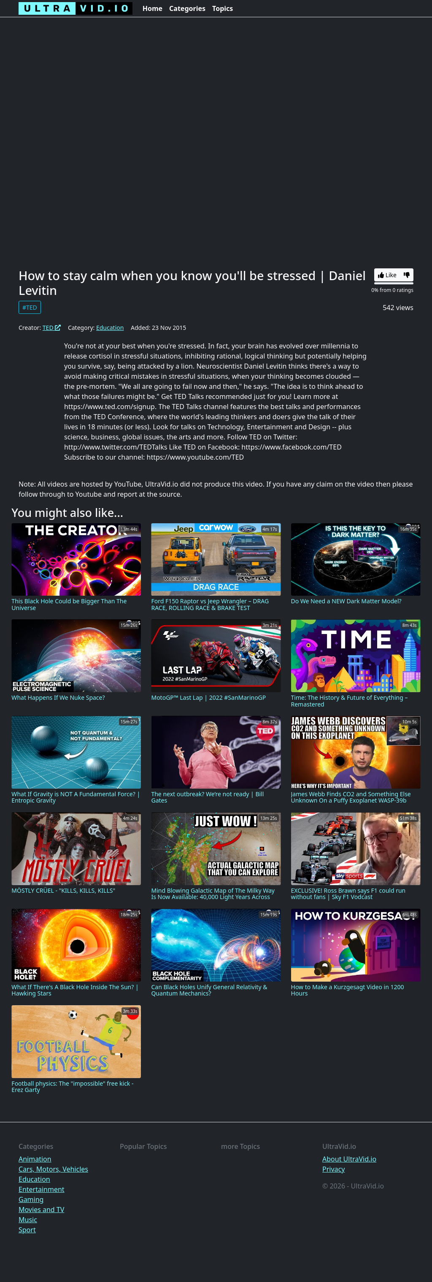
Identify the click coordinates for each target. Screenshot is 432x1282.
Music (28, 1219)
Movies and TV (41, 1209)
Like (387, 275)
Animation (35, 1159)
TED (52, 328)
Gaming (31, 1199)
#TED (29, 307)
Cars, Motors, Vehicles (53, 1169)
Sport (27, 1229)
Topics (222, 8)
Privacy (333, 1169)
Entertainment (42, 1189)
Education (110, 328)
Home (152, 8)
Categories (187, 8)
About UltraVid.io (349, 1159)
